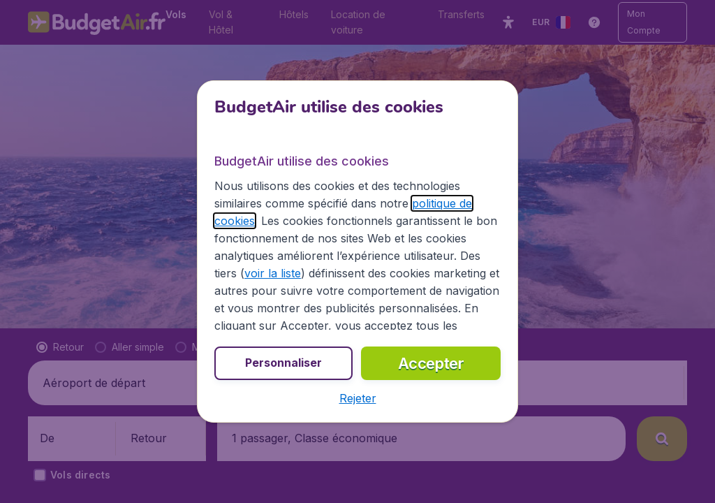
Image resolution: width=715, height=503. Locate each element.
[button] (357, 398)
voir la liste (272, 273)
